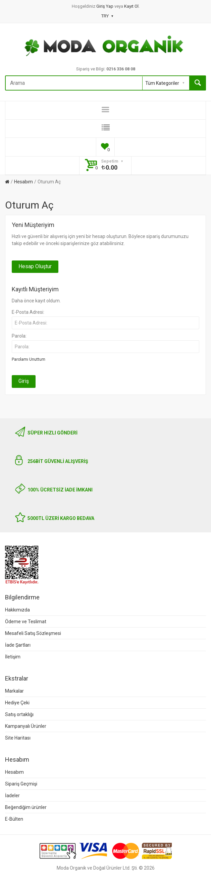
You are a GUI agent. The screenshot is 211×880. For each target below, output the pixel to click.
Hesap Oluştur (35, 266)
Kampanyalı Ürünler (25, 726)
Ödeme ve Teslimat (25, 621)
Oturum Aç (49, 181)
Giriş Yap (105, 6)
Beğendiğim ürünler (26, 807)
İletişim (12, 656)
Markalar (14, 691)
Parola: (19, 336)
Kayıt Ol (131, 6)
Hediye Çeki (17, 702)
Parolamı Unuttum (28, 359)
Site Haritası (18, 738)
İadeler (12, 795)
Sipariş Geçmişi (21, 783)
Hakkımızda (17, 609)
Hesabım (23, 181)
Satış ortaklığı (19, 714)
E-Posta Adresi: (28, 312)
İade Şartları (18, 645)
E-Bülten (14, 819)
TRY (107, 15)
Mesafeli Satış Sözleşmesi (33, 633)
